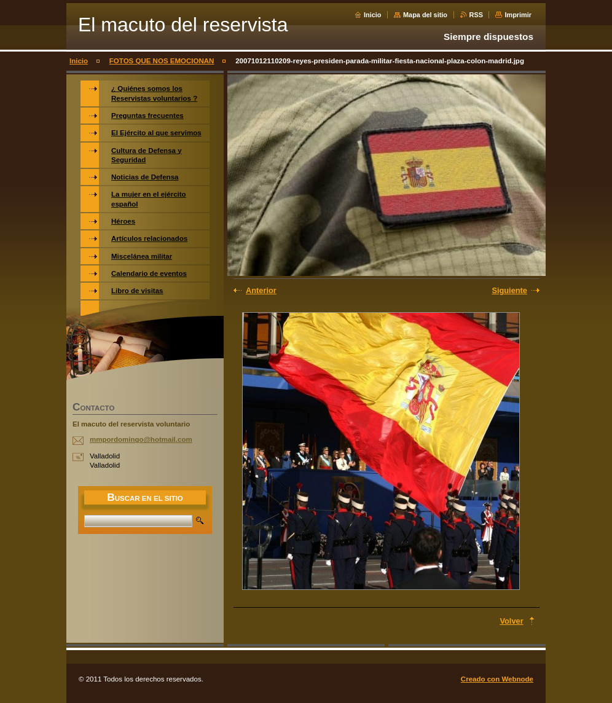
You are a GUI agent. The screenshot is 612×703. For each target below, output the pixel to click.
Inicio (372, 14)
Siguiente (509, 290)
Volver (511, 621)
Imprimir (518, 14)
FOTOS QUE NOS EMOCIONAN (161, 61)
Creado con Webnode (497, 679)
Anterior (261, 290)
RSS (476, 14)
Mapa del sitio (425, 14)
